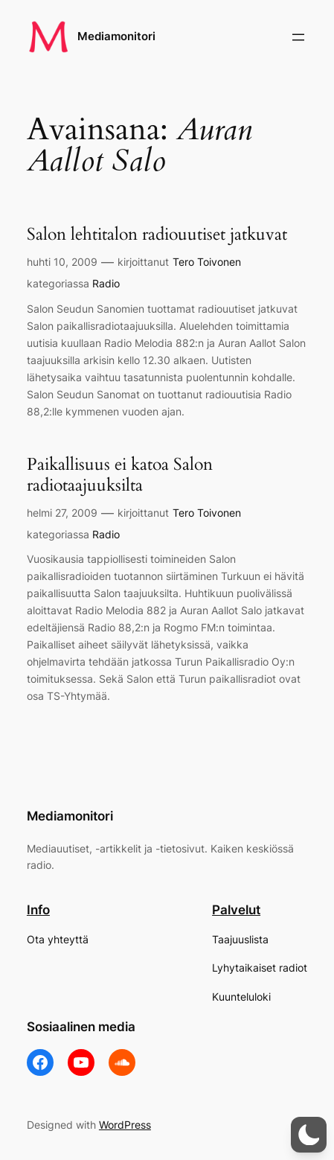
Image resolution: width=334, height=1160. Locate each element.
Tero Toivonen (207, 261)
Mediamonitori (116, 36)
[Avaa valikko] (298, 37)
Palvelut (236, 909)
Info (38, 909)
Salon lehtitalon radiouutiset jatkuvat (157, 234)
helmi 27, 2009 (62, 512)
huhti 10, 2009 (62, 261)
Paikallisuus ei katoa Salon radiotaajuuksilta (120, 475)
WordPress (125, 1124)
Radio (106, 283)
